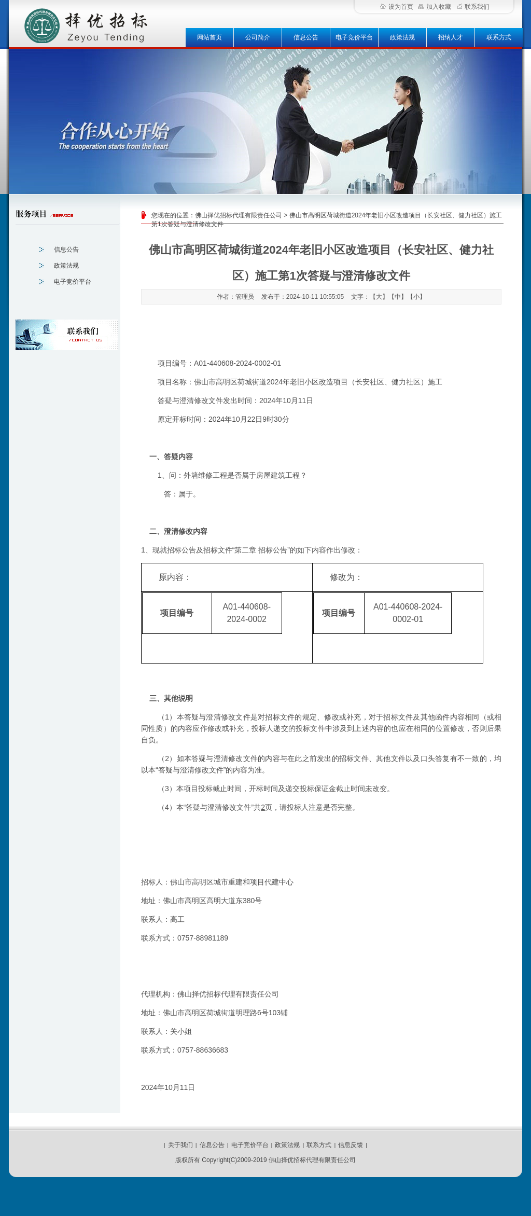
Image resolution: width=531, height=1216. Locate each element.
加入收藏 (434, 6)
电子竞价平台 (354, 37)
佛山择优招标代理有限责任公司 (238, 215)
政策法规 (402, 37)
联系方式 (498, 37)
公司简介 (257, 37)
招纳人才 (450, 37)
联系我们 (473, 6)
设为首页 (396, 6)
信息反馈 (350, 1145)
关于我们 (180, 1145)
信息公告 (306, 37)
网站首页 (209, 37)
